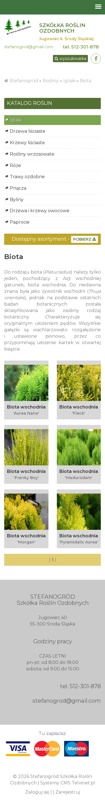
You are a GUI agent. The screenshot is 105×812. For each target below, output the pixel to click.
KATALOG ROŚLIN (29, 103)
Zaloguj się (37, 792)
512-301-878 (85, 47)
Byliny (17, 199)
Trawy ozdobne (27, 176)
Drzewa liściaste (27, 131)
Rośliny (51, 80)
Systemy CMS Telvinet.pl (67, 783)
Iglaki (69, 80)
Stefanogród (24, 80)
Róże (15, 165)
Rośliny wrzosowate (32, 154)
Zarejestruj (67, 792)
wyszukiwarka (70, 58)
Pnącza (18, 188)
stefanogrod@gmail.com (28, 46)
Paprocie (20, 222)
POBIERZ (84, 239)
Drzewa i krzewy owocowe (39, 210)
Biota (85, 80)
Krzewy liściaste (27, 142)
